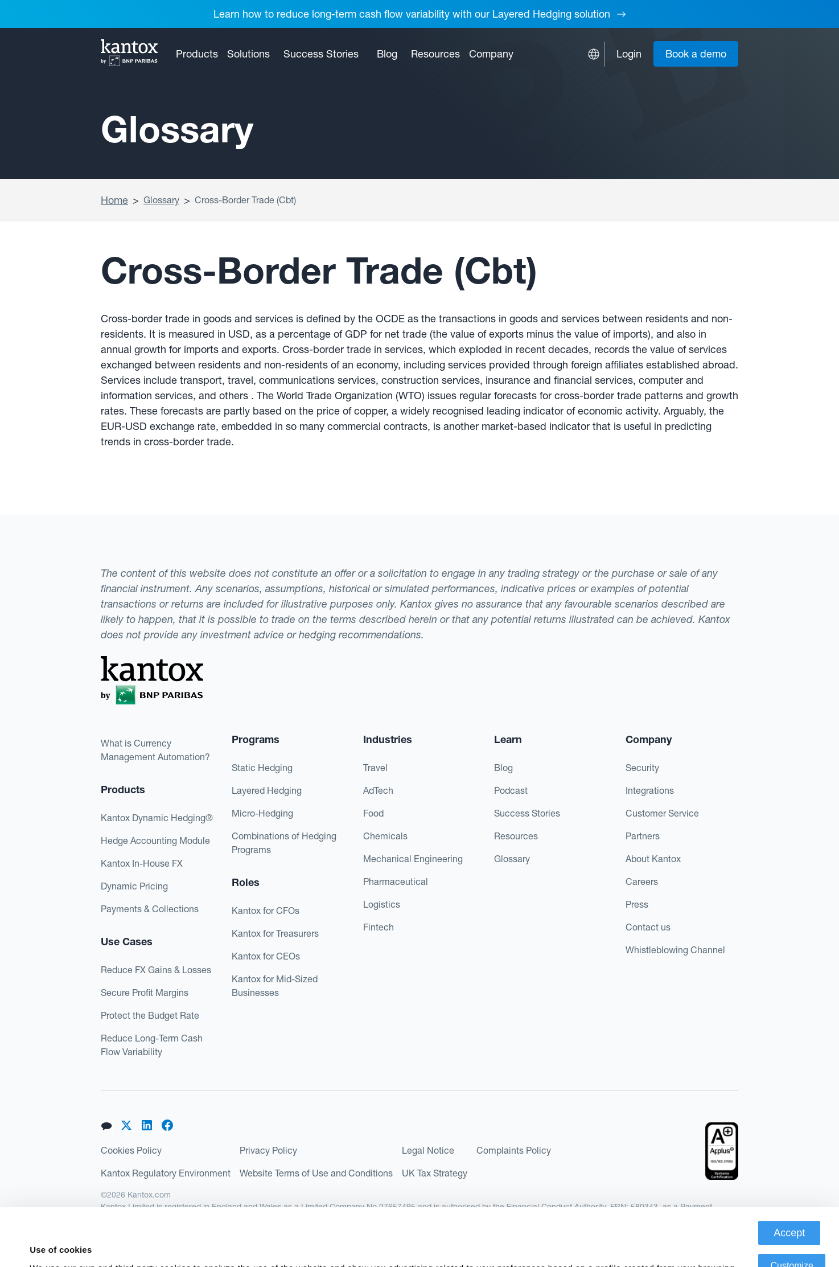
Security (642, 767)
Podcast (511, 790)
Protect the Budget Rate (150, 1015)
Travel (375, 767)
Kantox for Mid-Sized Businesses (275, 985)
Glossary (161, 200)
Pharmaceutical (395, 881)
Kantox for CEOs (266, 956)
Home (114, 200)
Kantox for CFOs (265, 910)
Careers (642, 881)
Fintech (378, 927)
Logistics (381, 904)
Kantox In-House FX (142, 863)
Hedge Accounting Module (155, 840)
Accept (789, 1175)
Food (373, 813)
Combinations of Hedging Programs (284, 842)
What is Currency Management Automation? (155, 749)
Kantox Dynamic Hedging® (157, 817)
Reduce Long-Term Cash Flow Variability (152, 1044)
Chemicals (385, 836)
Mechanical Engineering (413, 858)
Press (637, 904)
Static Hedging (262, 767)
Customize (791, 1208)
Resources (516, 836)
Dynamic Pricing (134, 886)
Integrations (650, 790)
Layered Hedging (267, 790)
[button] (197, 54)
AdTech (378, 790)
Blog (387, 53)
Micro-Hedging (262, 813)
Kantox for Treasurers (275, 933)
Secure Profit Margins (144, 992)
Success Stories (321, 53)
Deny (792, 1241)
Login (628, 53)
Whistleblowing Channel (675, 950)
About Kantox (653, 858)
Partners (643, 836)
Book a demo (695, 53)
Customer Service (662, 813)
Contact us (648, 927)
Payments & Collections (150, 909)
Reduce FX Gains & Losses (156, 969)
